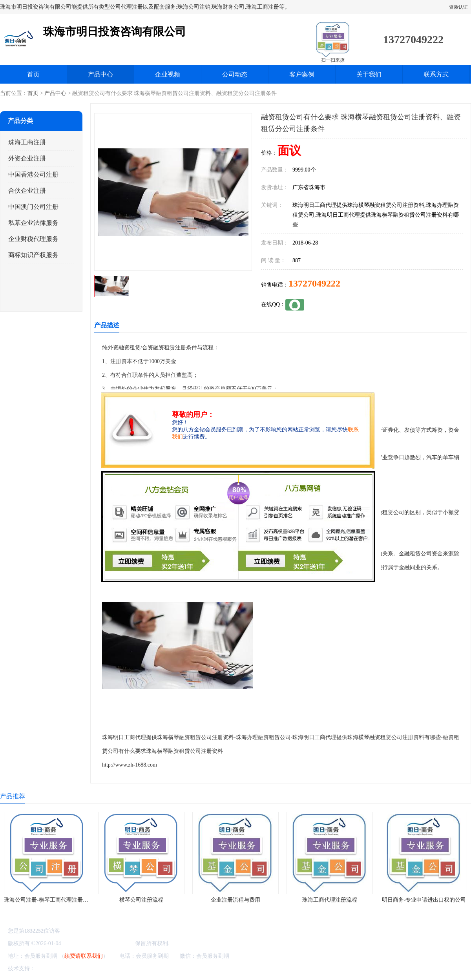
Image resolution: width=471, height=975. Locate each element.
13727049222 (314, 283)
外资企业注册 (27, 158)
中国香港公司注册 (33, 174)
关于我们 (369, 74)
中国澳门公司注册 (33, 206)
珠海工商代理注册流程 (329, 900)
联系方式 (436, 74)
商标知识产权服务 (33, 255)
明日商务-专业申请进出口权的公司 (424, 900)
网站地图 (129, 968)
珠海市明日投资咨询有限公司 (98, 943)
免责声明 (77, 968)
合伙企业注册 (27, 190)
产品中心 (100, 74)
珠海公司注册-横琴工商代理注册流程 (49, 900)
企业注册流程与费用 (235, 900)
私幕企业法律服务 (33, 222)
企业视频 (167, 74)
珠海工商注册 (27, 142)
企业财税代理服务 (33, 239)
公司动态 (234, 74)
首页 (33, 74)
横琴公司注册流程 (141, 900)
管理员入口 (103, 968)
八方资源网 (50, 968)
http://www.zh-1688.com (129, 765)
